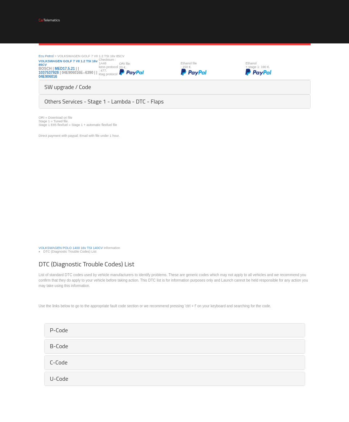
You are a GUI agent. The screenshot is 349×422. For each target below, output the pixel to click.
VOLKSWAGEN (50, 248)
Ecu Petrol (46, 56)
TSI (89, 248)
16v (83, 248)
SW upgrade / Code (68, 87)
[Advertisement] (175, 188)
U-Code (59, 378)
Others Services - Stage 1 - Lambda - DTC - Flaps (104, 101)
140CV (98, 248)
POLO (67, 248)
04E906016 (48, 77)
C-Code (59, 362)
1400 (76, 248)
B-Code (59, 346)
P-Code (59, 330)
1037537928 (49, 73)
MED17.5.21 (65, 69)
